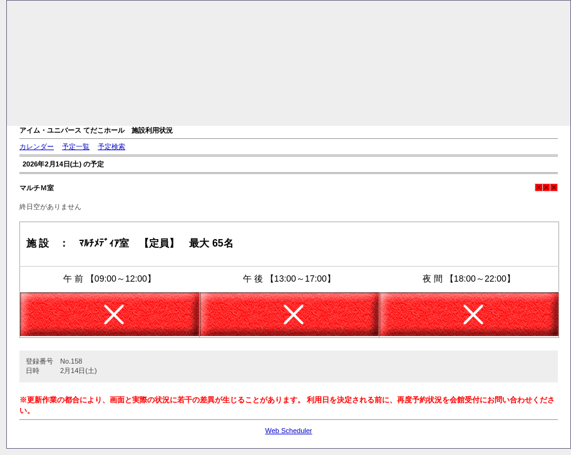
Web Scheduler (288, 430)
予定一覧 (76, 146)
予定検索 (111, 146)
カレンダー (36, 146)
